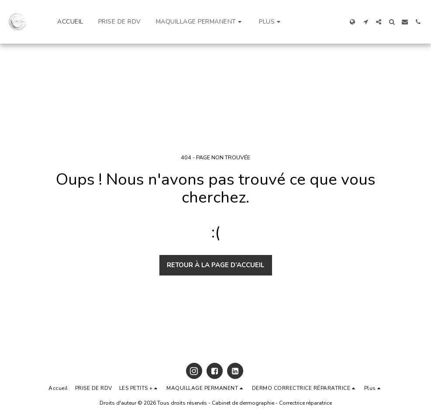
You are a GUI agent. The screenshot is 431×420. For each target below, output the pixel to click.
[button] (200, 22)
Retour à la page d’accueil (215, 265)
